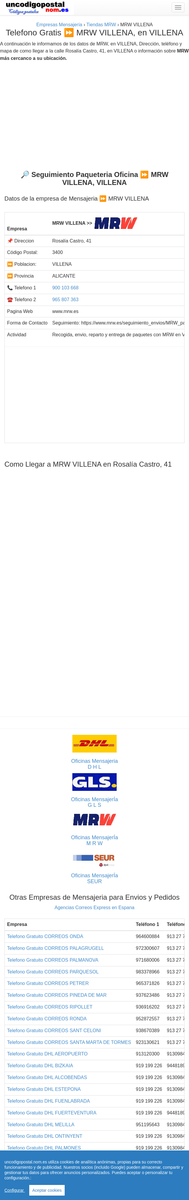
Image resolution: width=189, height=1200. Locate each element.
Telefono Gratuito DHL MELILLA (40, 1124)
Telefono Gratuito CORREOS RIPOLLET (49, 1006)
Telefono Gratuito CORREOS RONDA (47, 1018)
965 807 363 (65, 299)
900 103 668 (65, 287)
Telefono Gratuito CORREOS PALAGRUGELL (55, 948)
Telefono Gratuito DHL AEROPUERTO (47, 1053)
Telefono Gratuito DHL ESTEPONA (44, 1089)
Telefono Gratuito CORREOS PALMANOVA (52, 960)
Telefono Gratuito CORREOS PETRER (48, 983)
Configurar (14, 1190)
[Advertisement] (94, 113)
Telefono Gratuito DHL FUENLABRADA (48, 1101)
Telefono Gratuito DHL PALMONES (44, 1147)
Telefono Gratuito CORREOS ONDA (45, 936)
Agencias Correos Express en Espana (94, 907)
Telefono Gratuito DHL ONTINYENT (44, 1136)
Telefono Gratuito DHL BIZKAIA (40, 1065)
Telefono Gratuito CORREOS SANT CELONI (54, 1030)
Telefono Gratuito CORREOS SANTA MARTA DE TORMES (69, 1042)
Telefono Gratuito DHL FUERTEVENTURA (51, 1112)
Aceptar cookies (47, 1190)
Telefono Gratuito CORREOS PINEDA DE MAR (57, 995)
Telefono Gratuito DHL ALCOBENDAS (47, 1077)
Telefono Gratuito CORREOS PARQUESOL (53, 971)
